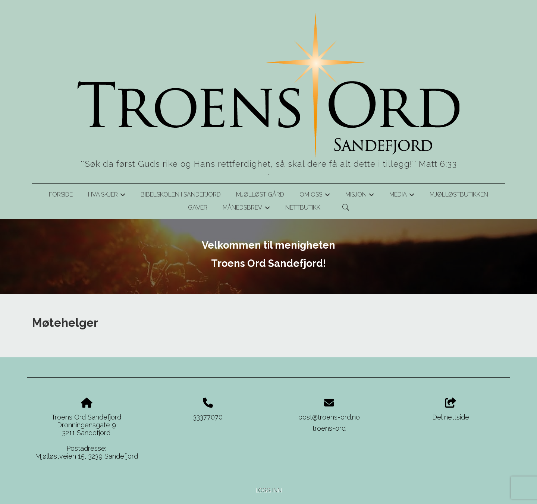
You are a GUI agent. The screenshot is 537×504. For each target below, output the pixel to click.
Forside (61, 194)
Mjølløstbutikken (459, 194)
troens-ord (329, 428)
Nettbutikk (302, 207)
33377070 (208, 417)
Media (401, 196)
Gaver (197, 207)
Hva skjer (106, 196)
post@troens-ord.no (329, 417)
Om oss (314, 196)
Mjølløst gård (260, 194)
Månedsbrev (246, 209)
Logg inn (268, 490)
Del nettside (450, 409)
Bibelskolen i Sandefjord (181, 194)
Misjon (359, 196)
